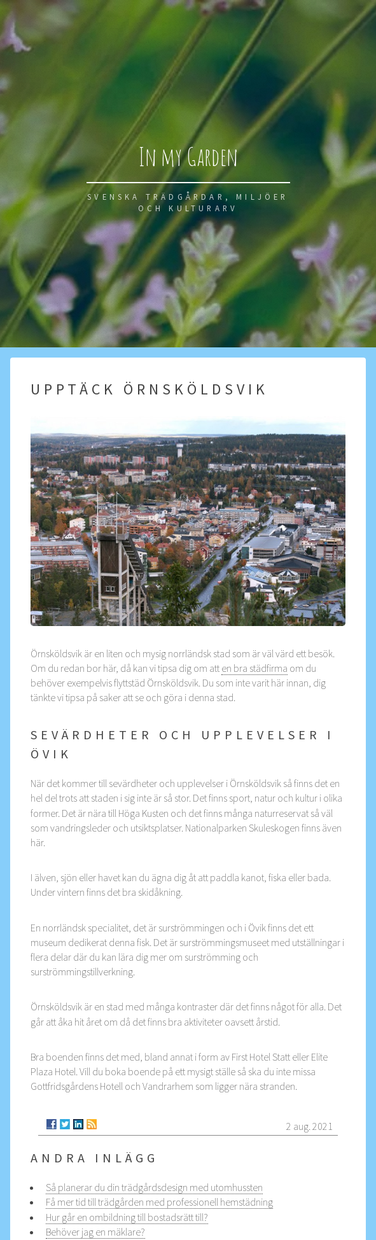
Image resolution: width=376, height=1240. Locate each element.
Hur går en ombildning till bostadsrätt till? (127, 1217)
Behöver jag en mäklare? (95, 1231)
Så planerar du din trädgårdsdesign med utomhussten (154, 1187)
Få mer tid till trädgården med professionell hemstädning (159, 1201)
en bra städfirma (254, 668)
